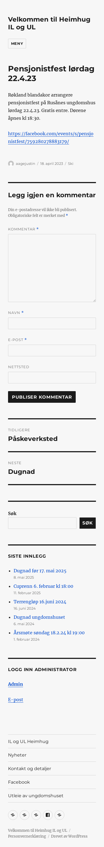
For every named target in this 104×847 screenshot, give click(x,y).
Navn (16, 312)
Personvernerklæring (27, 836)
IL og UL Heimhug (28, 741)
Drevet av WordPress (69, 836)
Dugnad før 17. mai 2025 (40, 570)
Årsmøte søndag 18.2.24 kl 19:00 (49, 632)
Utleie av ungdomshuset (36, 795)
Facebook (19, 782)
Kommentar (23, 229)
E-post (17, 339)
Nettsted (18, 367)
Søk (12, 513)
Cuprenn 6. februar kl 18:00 (43, 586)
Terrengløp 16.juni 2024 (40, 601)
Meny (17, 43)
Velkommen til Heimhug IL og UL (37, 830)
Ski (70, 163)
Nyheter (17, 755)
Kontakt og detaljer (29, 768)
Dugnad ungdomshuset (39, 617)
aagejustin (25, 163)
